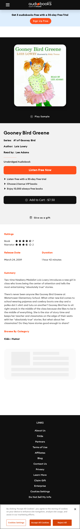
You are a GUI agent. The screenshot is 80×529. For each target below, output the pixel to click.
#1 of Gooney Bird (24, 140)
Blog (40, 458)
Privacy (40, 469)
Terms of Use (40, 447)
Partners (40, 442)
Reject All (62, 522)
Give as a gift (42, 218)
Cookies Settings (40, 491)
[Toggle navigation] (8, 5)
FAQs (40, 436)
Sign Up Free (40, 21)
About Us (40, 430)
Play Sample (42, 116)
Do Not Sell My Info (40, 497)
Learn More (40, 475)
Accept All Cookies (40, 522)
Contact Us (40, 464)
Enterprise (40, 486)
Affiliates (40, 453)
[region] (40, 516)
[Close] (75, 509)
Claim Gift (40, 480)
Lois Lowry (20, 146)
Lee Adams (22, 152)
